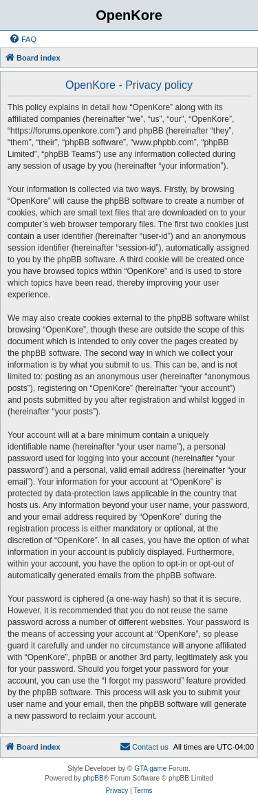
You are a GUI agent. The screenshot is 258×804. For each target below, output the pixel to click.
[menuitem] (22, 39)
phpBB (93, 778)
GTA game (150, 768)
